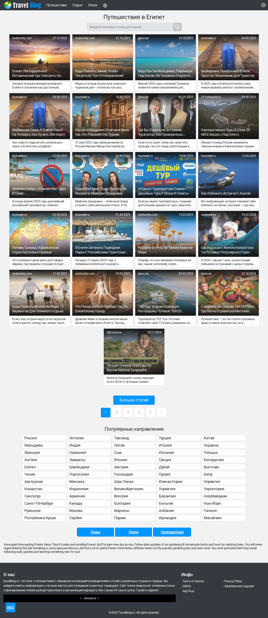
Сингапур (32, 496)
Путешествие (56, 5)
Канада (75, 503)
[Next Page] (161, 412)
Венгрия (121, 496)
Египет (30, 467)
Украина (211, 445)
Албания (166, 510)
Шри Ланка (124, 481)
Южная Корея (171, 481)
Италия (165, 445)
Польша (210, 452)
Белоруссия (214, 459)
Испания (166, 452)
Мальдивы (33, 445)
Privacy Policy (233, 581)
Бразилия (167, 496)
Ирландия (167, 518)
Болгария (122, 503)
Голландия (123, 474)
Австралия (33, 481)
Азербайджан (215, 496)
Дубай (164, 467)
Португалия (79, 474)
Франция (32, 452)
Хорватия (167, 489)
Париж (120, 518)
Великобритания (128, 489)
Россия (30, 438)
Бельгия (166, 503)
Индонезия (79, 489)
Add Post (188, 591)
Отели (92, 5)
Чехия (29, 474)
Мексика (77, 481)
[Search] (177, 27)
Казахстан (33, 489)
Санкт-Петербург (38, 503)
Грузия (164, 474)
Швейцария (79, 467)
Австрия (121, 467)
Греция (165, 459)
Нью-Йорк (212, 503)
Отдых (77, 5)
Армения (77, 496)
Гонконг (210, 510)
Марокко (121, 510)
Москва (75, 510)
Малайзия (212, 518)
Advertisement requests (239, 586)
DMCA (187, 586)
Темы (95, 532)
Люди (133, 532)
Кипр (208, 474)
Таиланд (121, 438)
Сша (118, 452)
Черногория (214, 489)
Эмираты (77, 459)
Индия (74, 445)
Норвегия (212, 481)
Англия (30, 459)
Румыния (32, 510)
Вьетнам (211, 467)
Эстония (76, 438)
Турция (165, 438)
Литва (119, 445)
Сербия (75, 518)
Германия (77, 452)
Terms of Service (193, 581)
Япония (120, 459)
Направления (172, 532)
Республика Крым (40, 518)
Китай (209, 438)
